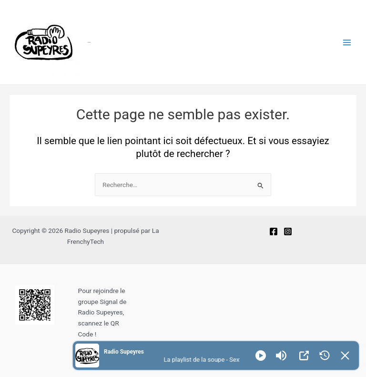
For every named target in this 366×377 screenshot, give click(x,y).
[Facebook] (273, 231)
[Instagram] (288, 231)
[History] (324, 355)
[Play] (260, 355)
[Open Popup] (304, 355)
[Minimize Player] (345, 355)
